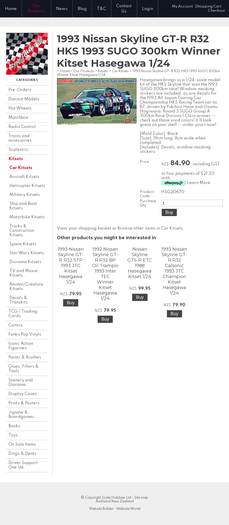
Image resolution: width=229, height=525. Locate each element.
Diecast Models (23, 99)
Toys (13, 435)
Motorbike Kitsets (27, 217)
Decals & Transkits (18, 300)
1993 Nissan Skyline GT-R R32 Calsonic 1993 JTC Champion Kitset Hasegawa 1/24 (174, 271)
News (62, 9)
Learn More (198, 183)
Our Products (36, 8)
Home (11, 9)
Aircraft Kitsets (24, 177)
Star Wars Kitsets (26, 253)
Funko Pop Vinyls (24, 334)
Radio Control (22, 127)
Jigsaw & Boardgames (21, 414)
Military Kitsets (24, 195)
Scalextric (18, 150)
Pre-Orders (19, 90)
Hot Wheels (20, 108)
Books (14, 426)
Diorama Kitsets (25, 262)
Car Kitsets (20, 168)
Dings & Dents (22, 454)
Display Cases (22, 394)
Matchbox (18, 118)
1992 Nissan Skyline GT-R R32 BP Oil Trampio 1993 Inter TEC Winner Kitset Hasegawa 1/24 (105, 273)
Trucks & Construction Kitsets (21, 230)
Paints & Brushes (24, 357)
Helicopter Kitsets (27, 186)
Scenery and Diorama (20, 382)
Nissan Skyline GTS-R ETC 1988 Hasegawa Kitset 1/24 (139, 262)
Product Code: (147, 194)
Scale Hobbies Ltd (116, 497)
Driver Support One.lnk (23, 465)
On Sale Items (22, 444)
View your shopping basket (84, 228)
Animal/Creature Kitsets (26, 286)
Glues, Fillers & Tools (23, 368)
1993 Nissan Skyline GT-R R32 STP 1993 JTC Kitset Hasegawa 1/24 (71, 265)
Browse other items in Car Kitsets (150, 228)
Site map (141, 497)
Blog (82, 9)
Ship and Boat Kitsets (23, 206)
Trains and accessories (20, 138)
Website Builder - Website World (114, 509)
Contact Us (124, 8)
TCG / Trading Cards (22, 313)
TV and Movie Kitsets (23, 273)
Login (147, 9)
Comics (15, 325)
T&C (101, 9)
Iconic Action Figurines (20, 346)
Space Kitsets (22, 244)
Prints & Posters (23, 403)
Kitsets (15, 159)
